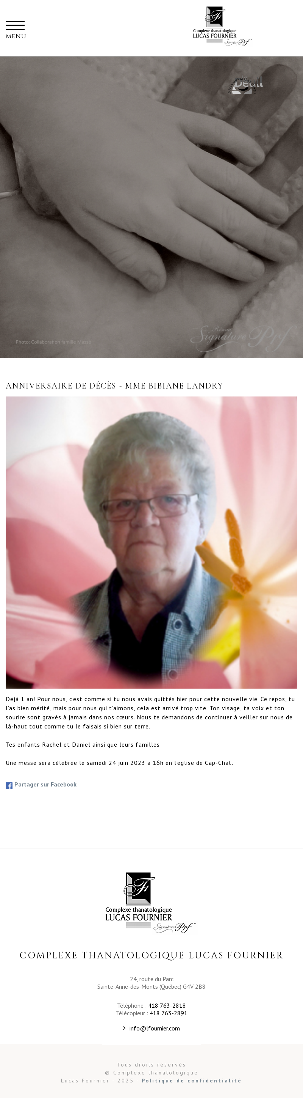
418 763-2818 (167, 1005)
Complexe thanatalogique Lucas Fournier (223, 28)
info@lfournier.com (155, 1028)
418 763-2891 (168, 1013)
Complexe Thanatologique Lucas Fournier (151, 903)
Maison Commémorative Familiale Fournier (241, 85)
